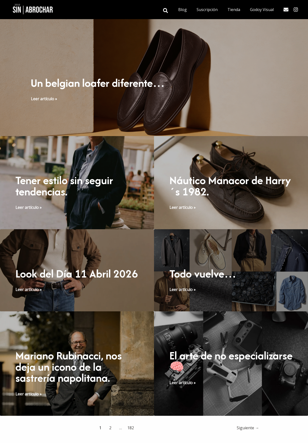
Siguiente (248, 438)
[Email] (286, 9)
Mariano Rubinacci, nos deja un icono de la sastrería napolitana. (69, 377)
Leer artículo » (44, 99)
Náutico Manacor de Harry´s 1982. (217, 185)
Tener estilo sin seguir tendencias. (65, 185)
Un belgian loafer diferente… (100, 83)
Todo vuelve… (204, 273)
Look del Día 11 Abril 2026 (64, 278)
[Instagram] (295, 9)
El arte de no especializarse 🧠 (210, 371)
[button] (173, 11)
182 (130, 438)
